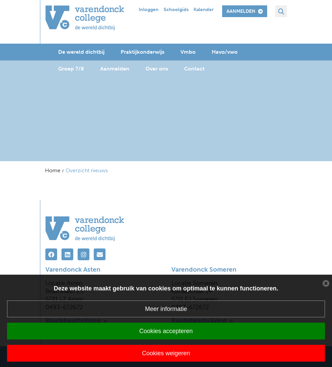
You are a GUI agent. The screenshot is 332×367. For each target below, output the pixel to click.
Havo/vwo (225, 52)
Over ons (157, 68)
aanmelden (244, 11)
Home (52, 170)
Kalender (204, 9)
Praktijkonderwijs (142, 52)
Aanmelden (114, 68)
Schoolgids (176, 9)
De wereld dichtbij (81, 52)
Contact (194, 68)
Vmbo (188, 52)
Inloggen (149, 9)
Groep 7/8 (71, 68)
